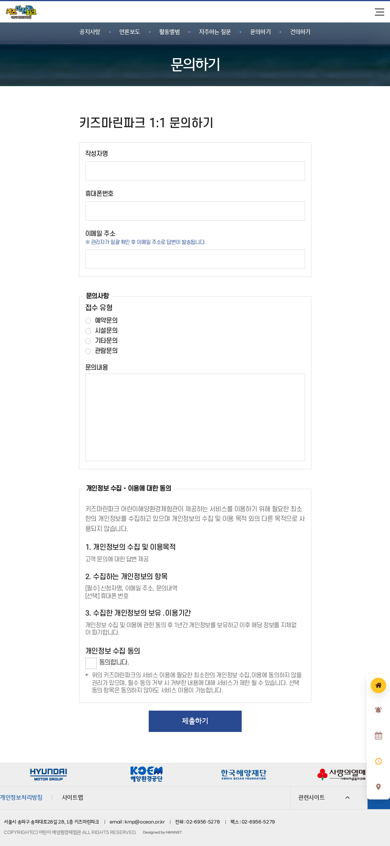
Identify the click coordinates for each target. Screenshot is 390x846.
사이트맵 (72, 797)
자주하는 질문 (215, 32)
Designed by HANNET (162, 832)
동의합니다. (114, 662)
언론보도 (129, 32)
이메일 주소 (100, 233)
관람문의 (106, 351)
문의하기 (260, 32)
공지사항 (89, 32)
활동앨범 (169, 32)
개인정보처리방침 (21, 797)
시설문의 (106, 331)
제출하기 (195, 721)
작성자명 (96, 154)
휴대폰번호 (99, 193)
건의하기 (300, 32)
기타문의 (106, 341)
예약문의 (106, 321)
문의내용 (96, 367)
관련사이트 (324, 797)
